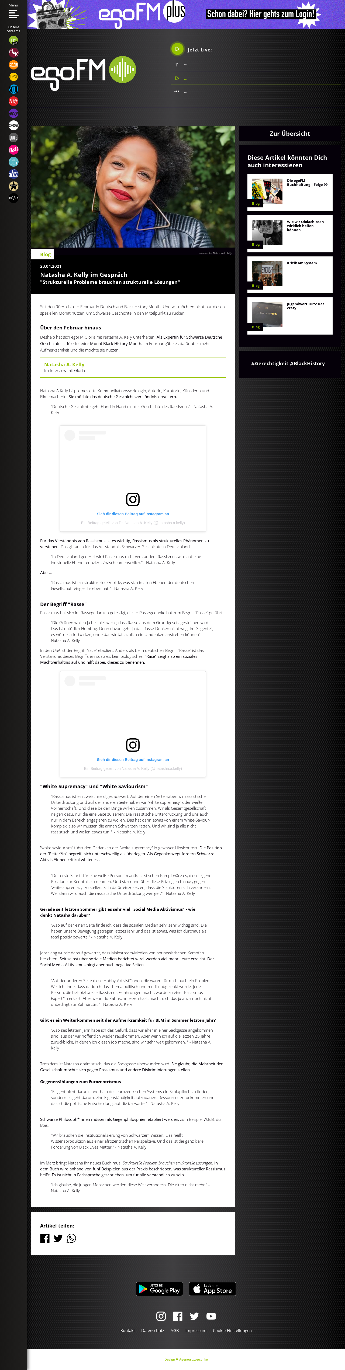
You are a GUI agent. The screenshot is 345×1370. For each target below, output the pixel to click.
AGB (175, 1330)
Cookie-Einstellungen (232, 1330)
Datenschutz (152, 1330)
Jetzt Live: (192, 49)
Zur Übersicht (290, 133)
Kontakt (127, 1330)
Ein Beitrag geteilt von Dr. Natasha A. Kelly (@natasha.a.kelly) (133, 523)
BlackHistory (309, 363)
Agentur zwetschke (193, 1359)
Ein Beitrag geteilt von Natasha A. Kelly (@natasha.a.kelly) (133, 768)
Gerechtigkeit (271, 363)
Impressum (195, 1330)
